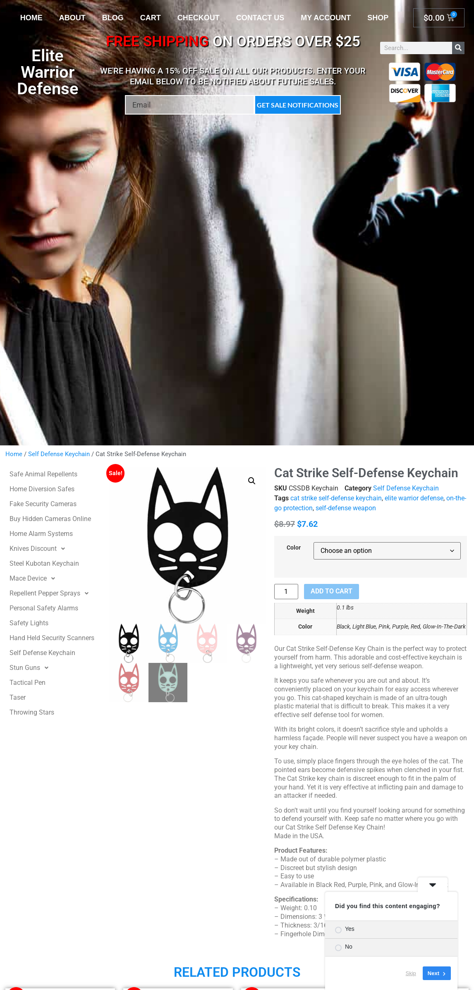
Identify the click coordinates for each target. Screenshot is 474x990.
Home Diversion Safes (42, 489)
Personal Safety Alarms (44, 608)
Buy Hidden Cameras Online (50, 519)
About (72, 18)
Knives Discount (39, 548)
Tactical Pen (27, 682)
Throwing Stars (32, 712)
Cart (150, 18)
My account (326, 18)
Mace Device (35, 578)
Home (31, 18)
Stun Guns (31, 667)
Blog (113, 18)
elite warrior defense (414, 498)
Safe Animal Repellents (43, 474)
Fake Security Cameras (43, 504)
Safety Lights (29, 623)
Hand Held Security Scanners (52, 638)
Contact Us (260, 18)
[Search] (458, 48)
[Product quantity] (286, 591)
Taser (18, 697)
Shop (377, 18)
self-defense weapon (346, 508)
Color (294, 548)
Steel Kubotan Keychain (44, 563)
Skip (411, 973)
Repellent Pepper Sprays (51, 593)
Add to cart (331, 591)
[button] (251, 480)
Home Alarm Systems (41, 534)
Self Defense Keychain (59, 454)
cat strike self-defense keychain (336, 498)
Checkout (198, 18)
